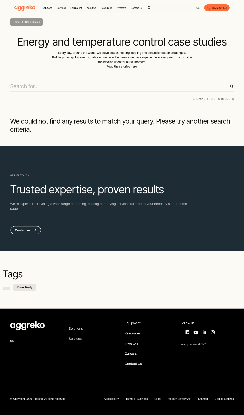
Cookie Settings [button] (224, 398)
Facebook (187, 332)
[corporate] (24, 7)
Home (16, 21)
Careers (131, 354)
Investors (132, 343)
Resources (133, 333)
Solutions (76, 328)
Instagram (212, 332)
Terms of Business (137, 398)
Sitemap (203, 398)
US (198, 8)
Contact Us (133, 364)
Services (75, 339)
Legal (158, 398)
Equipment (133, 323)
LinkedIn (204, 332)
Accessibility (111, 398)
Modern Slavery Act (179, 398)
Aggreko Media (195, 332)
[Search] (149, 8)
